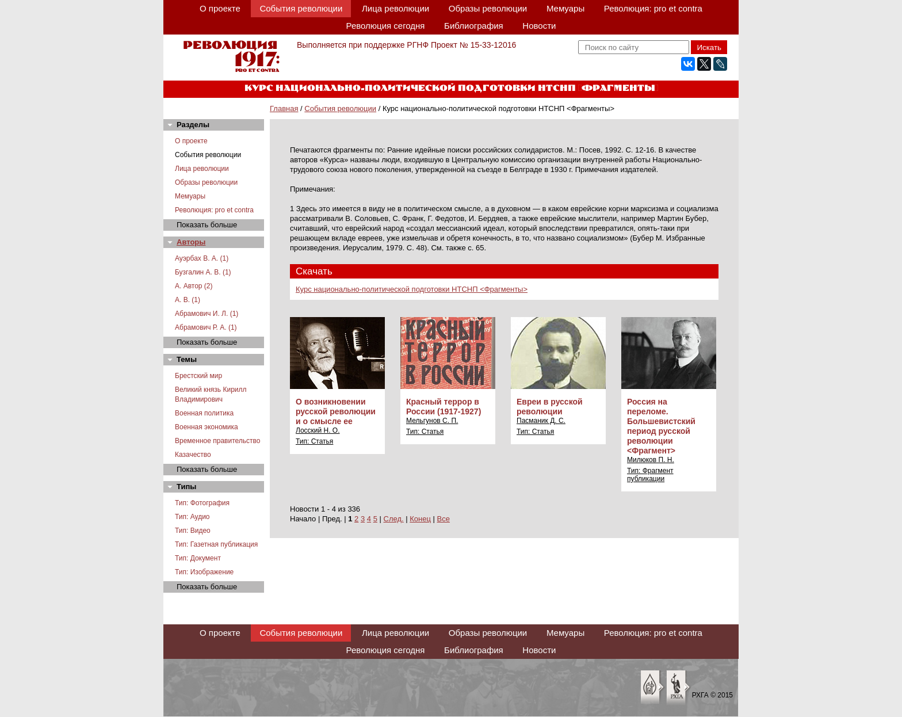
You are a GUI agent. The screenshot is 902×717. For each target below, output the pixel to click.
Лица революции (395, 8)
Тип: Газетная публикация (216, 544)
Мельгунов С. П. (432, 421)
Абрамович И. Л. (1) (206, 314)
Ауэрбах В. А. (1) (201, 258)
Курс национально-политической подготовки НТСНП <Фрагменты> (412, 289)
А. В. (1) (187, 300)
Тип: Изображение (204, 572)
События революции (300, 8)
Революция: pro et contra (653, 8)
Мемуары (565, 8)
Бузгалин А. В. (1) (203, 272)
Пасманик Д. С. (541, 421)
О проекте (220, 8)
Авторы (191, 242)
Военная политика (204, 413)
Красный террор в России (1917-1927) (443, 406)
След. (394, 518)
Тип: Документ (198, 558)
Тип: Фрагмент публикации (650, 475)
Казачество (193, 455)
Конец (420, 518)
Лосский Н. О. (318, 430)
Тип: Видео (193, 531)
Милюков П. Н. (650, 460)
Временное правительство (217, 441)
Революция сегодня (385, 25)
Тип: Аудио (192, 517)
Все (443, 518)
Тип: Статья (314, 441)
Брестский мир (198, 376)
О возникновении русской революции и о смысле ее (336, 411)
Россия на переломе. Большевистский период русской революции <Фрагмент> (661, 426)
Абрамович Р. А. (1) (206, 327)
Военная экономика (206, 427)
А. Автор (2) (194, 286)
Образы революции (488, 8)
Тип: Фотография (202, 503)
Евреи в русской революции (550, 406)
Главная (284, 108)
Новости (539, 25)
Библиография (473, 25)
